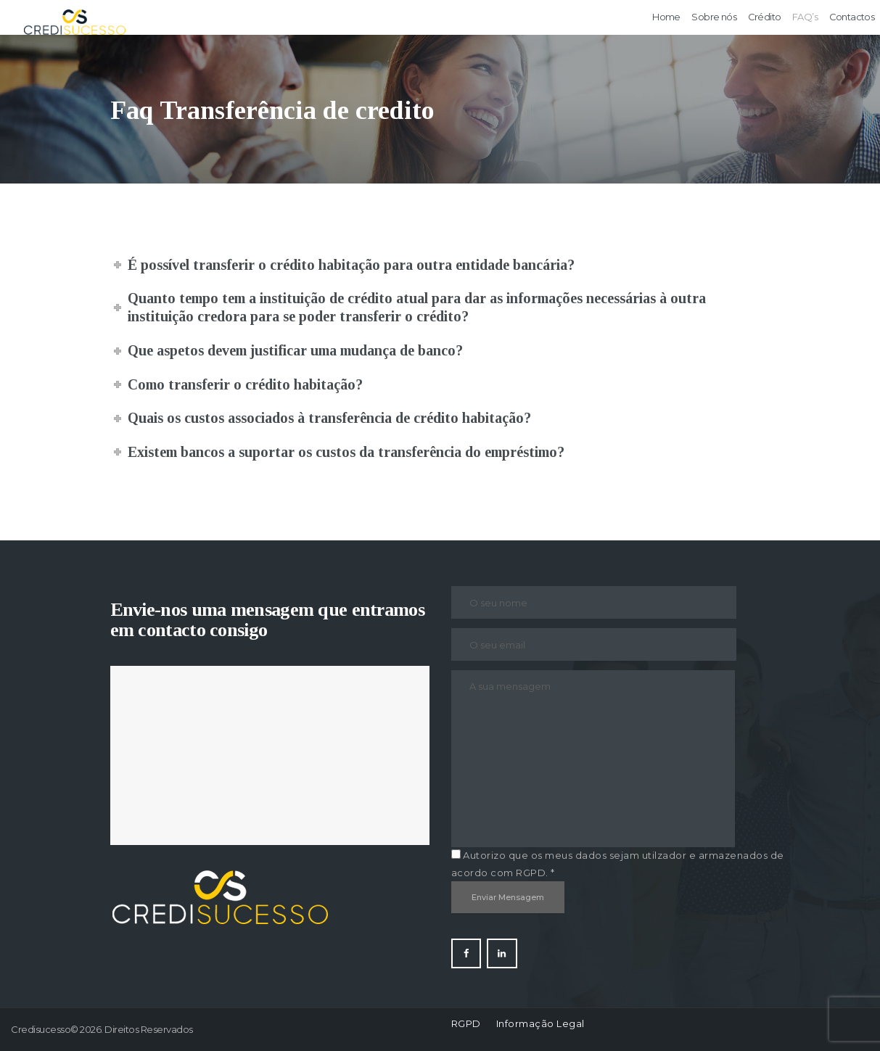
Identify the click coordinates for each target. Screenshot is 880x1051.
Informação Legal (540, 1023)
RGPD (466, 1023)
